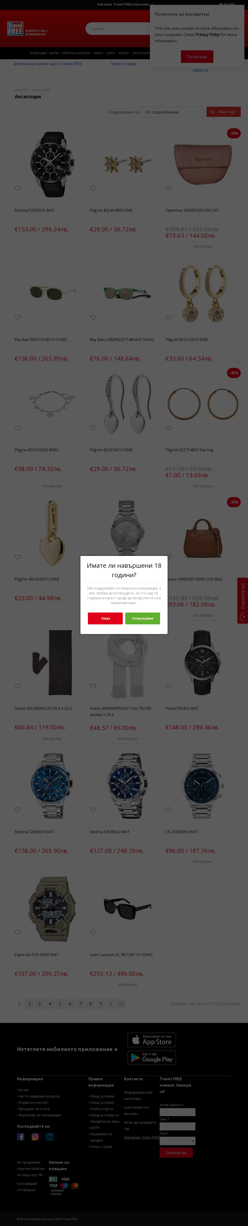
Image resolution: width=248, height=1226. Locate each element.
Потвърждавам (142, 618)
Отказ (105, 618)
